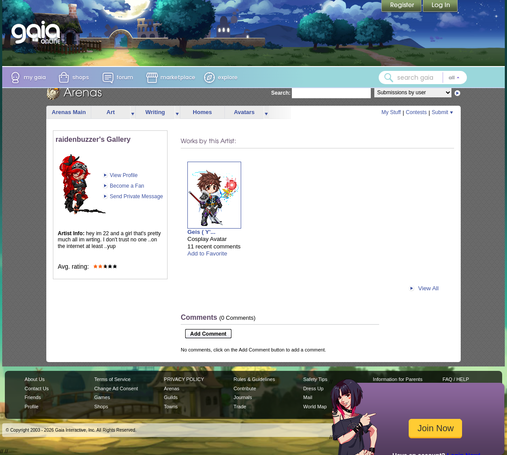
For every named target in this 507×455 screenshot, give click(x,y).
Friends (33, 397)
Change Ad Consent (116, 388)
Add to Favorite (207, 253)
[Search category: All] (454, 77)
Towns (171, 406)
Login (440, 6)
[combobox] (423, 77)
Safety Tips (315, 379)
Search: (281, 93)
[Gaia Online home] (37, 32)
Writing (155, 112)
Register (402, 6)
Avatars (244, 112)
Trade (240, 406)
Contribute (245, 388)
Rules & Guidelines (254, 379)
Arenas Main (69, 112)
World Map (315, 406)
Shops (101, 406)
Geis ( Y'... (201, 232)
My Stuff (391, 112)
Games (102, 397)
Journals (243, 397)
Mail (307, 397)
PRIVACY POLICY (184, 379)
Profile (31, 406)
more (132, 112)
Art (111, 112)
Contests (416, 112)
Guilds (171, 397)
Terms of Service (112, 379)
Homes (202, 112)
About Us (35, 379)
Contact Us (37, 388)
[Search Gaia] (389, 77)
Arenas (171, 388)
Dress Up (313, 388)
